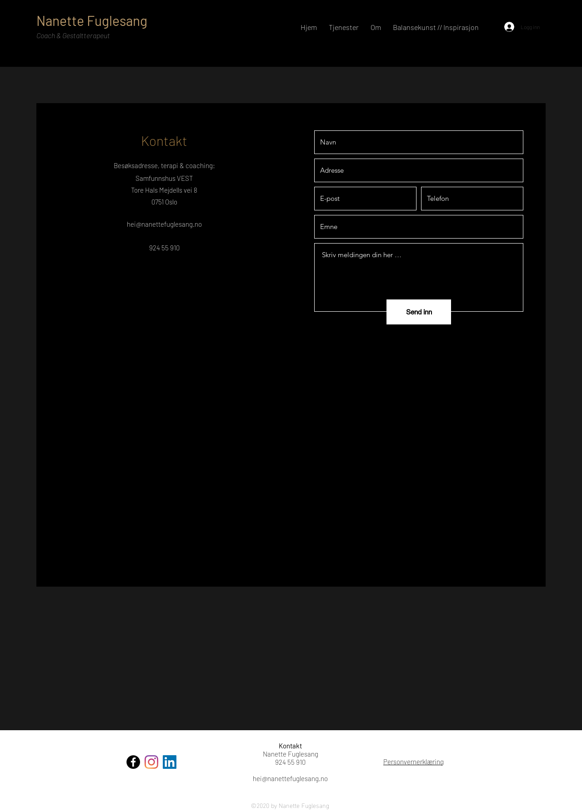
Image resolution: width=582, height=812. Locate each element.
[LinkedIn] (169, 762)
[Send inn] (418, 311)
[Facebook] (133, 762)
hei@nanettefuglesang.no (164, 224)
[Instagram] (151, 762)
